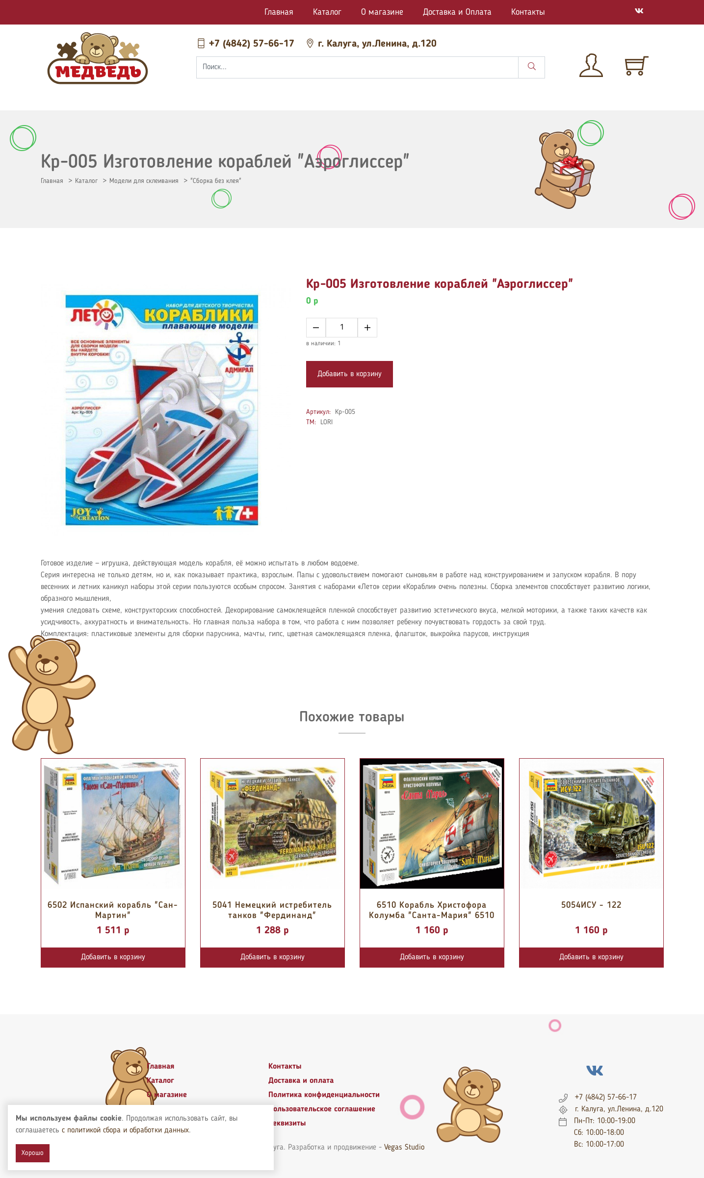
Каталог (327, 12)
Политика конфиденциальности (324, 1095)
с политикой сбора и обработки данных (125, 1130)
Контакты (528, 12)
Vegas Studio (404, 1148)
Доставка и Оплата (457, 12)
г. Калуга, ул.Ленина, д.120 (371, 44)
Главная (278, 12)
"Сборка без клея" (215, 181)
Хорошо (33, 1153)
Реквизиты (287, 1123)
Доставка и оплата (301, 1081)
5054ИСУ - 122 (591, 905)
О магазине (382, 12)
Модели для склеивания (144, 181)
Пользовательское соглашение (321, 1109)
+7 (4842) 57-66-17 (246, 44)
